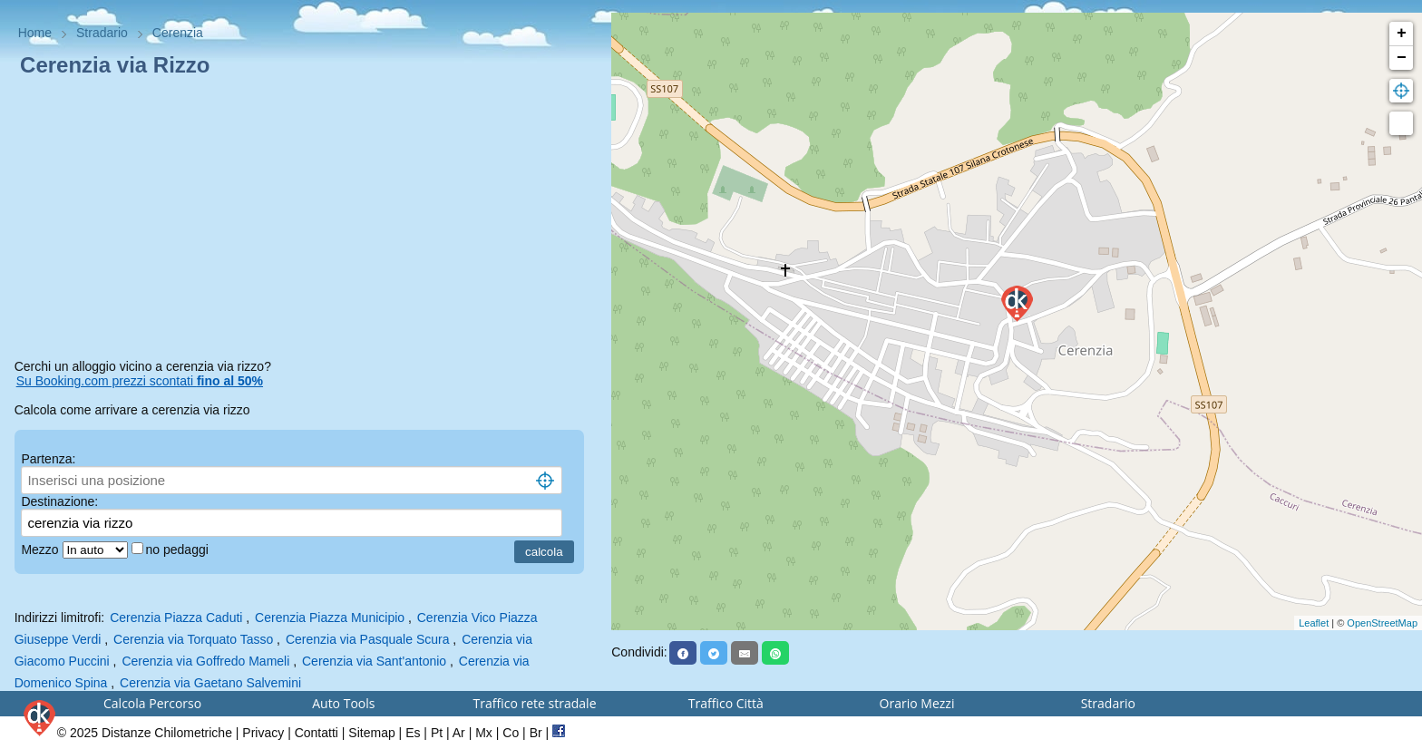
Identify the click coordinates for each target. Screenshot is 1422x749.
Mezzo (41, 549)
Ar (459, 732)
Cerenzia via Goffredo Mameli (205, 661)
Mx (483, 732)
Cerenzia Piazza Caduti (176, 617)
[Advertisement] (306, 221)
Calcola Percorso (152, 703)
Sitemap (371, 732)
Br (536, 732)
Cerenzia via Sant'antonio (374, 661)
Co (510, 732)
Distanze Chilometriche (167, 732)
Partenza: (48, 459)
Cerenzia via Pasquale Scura (368, 639)
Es (412, 732)
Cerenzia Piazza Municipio (329, 617)
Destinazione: (59, 501)
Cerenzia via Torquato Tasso (193, 639)
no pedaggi (179, 549)
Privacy (263, 732)
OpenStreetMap (1382, 623)
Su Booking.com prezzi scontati (139, 381)
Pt (437, 732)
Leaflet (1314, 623)
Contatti (316, 732)
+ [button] (1402, 33)
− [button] (1402, 58)
